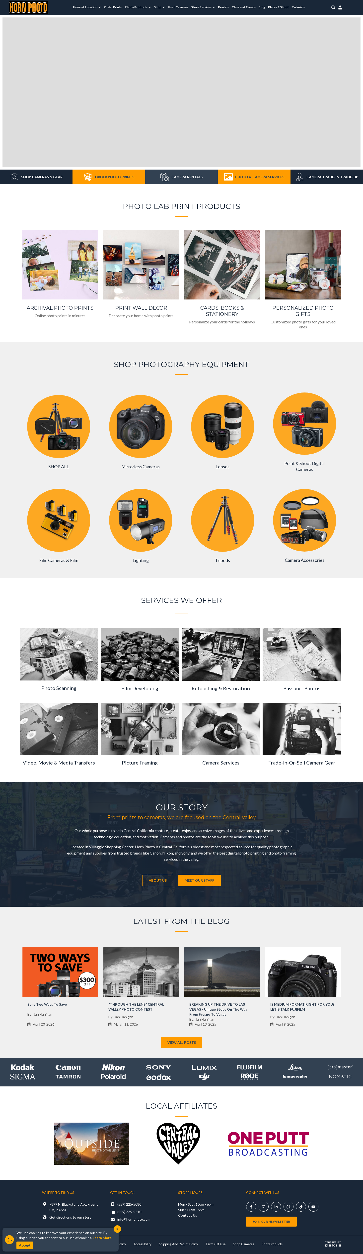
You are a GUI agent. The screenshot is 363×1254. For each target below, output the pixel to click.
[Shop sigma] (22, 1076)
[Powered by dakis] (333, 1244)
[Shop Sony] (158, 1067)
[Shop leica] (295, 1067)
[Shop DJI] (204, 1076)
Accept (25, 1245)
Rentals (223, 7)
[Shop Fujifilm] (249, 1067)
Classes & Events (244, 7)
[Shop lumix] (204, 1067)
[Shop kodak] (22, 1067)
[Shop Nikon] (113, 1067)
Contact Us (187, 1215)
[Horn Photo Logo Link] (28, 7)
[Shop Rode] (249, 1076)
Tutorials (298, 7)
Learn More (102, 1238)
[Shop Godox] (158, 1076)
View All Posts (181, 1042)
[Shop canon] (68, 1067)
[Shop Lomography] (295, 1076)
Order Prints (113, 7)
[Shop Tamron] (68, 1076)
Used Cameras (178, 7)
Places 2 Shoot (278, 7)
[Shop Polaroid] (113, 1076)
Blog (262, 7)
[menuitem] (87, 7)
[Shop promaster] (340, 1067)
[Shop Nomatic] (340, 1076)
